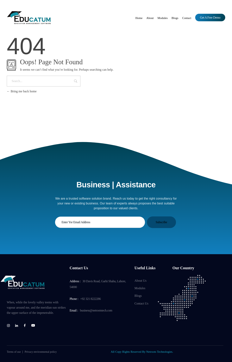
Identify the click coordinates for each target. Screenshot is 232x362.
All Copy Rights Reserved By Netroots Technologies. (142, 351)
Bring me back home (22, 91)
